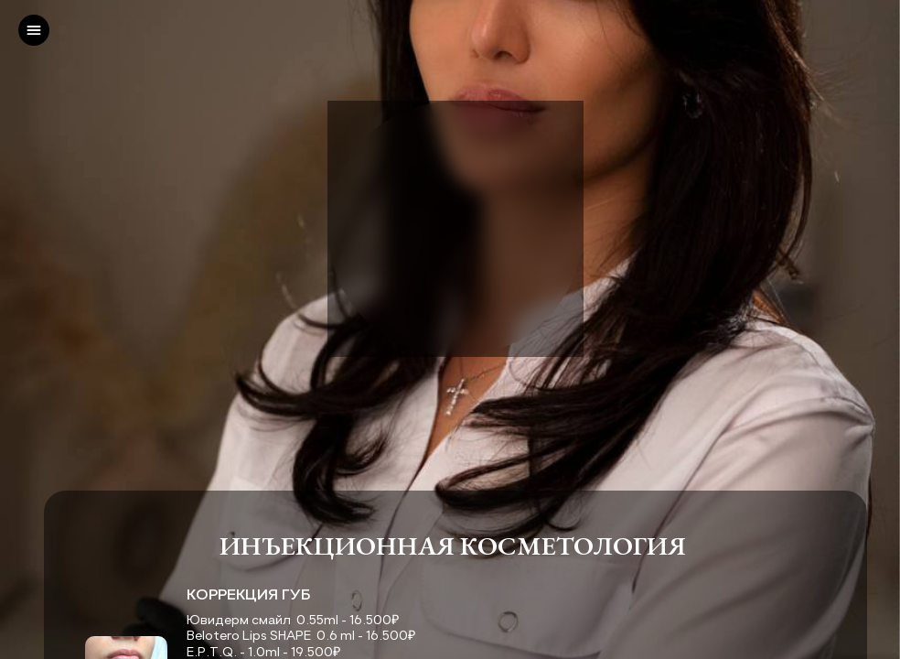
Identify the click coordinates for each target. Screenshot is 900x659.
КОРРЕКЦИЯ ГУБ (249, 594)
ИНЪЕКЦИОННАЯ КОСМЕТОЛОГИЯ (455, 546)
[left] (33, 30)
